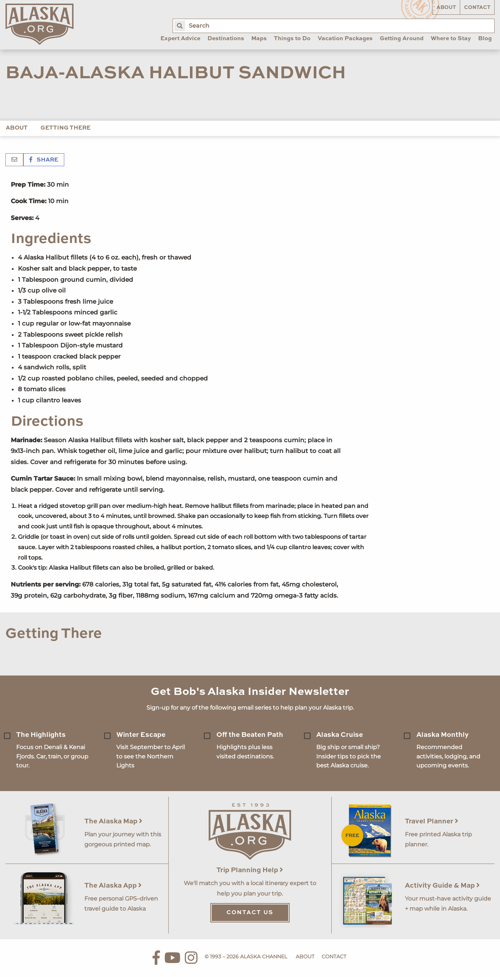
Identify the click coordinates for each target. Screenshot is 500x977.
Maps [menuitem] (259, 39)
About (446, 7)
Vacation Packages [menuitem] (345, 39)
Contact (477, 7)
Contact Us (250, 913)
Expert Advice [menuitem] (180, 39)
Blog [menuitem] (485, 39)
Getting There (65, 128)
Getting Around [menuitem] (402, 39)
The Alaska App (113, 885)
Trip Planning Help (249, 870)
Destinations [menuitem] (225, 39)
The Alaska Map (113, 821)
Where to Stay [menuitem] (451, 39)
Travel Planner (431, 821)
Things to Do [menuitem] (292, 39)
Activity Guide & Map (442, 885)
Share (43, 160)
